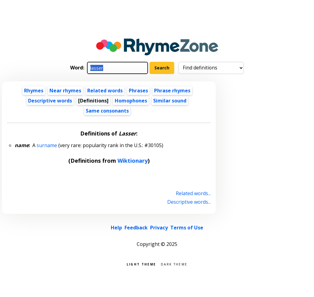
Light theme (141, 264)
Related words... (193, 193)
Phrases (138, 90)
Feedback (136, 227)
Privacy (159, 227)
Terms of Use (186, 227)
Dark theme (174, 264)
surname (47, 145)
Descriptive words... (189, 202)
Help (116, 227)
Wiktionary (132, 160)
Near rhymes (65, 90)
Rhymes (33, 90)
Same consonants (107, 110)
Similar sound (169, 100)
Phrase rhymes (172, 90)
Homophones (131, 100)
